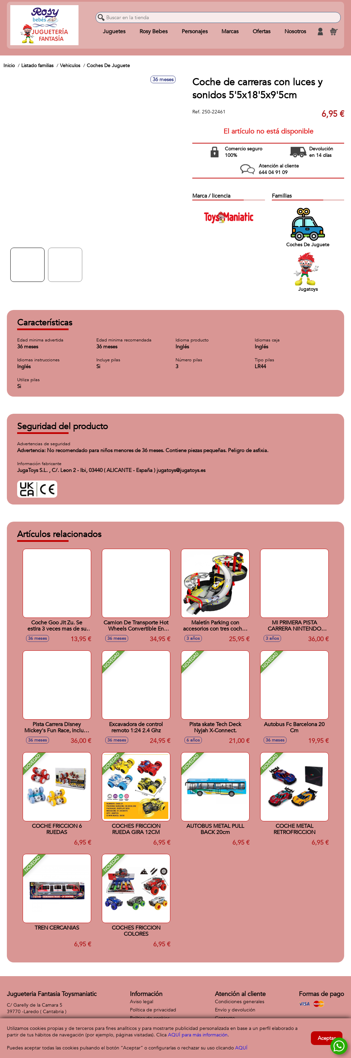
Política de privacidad (153, 1010)
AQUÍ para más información (198, 1035)
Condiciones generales (239, 1001)
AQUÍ (241, 1048)
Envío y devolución (235, 1010)
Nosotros (295, 31)
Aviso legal (141, 1001)
